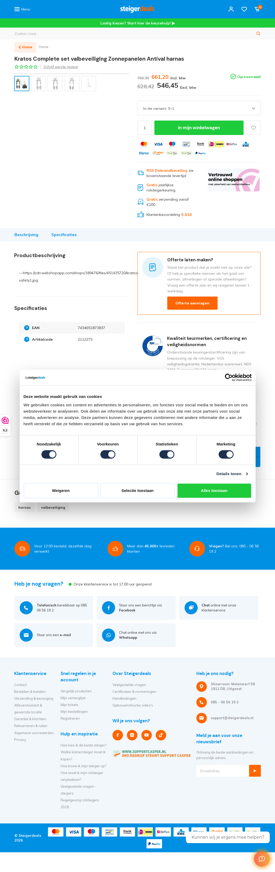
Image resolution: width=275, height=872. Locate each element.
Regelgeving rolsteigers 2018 (80, 803)
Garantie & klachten (30, 719)
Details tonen (229, 473)
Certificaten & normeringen (134, 691)
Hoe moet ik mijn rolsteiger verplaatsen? (82, 776)
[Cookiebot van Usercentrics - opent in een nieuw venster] (229, 377)
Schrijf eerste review (61, 66)
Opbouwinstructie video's (132, 705)
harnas (24, 507)
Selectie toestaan (137, 490)
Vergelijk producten (76, 691)
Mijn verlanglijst (73, 698)
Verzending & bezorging (33, 698)
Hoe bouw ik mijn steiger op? (83, 766)
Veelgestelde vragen (129, 685)
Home (44, 47)
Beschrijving (26, 234)
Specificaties (64, 234)
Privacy (20, 740)
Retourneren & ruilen (30, 726)
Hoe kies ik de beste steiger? (83, 745)
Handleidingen (124, 698)
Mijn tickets (69, 705)
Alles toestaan (214, 490)
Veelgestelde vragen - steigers (78, 789)
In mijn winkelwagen (199, 128)
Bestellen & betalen (30, 691)
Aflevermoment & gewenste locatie (28, 708)
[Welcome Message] (262, 859)
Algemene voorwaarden (34, 733)
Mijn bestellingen (74, 711)
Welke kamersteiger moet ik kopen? (83, 755)
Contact (20, 685)
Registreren (70, 718)
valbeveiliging (53, 507)
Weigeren (60, 490)
